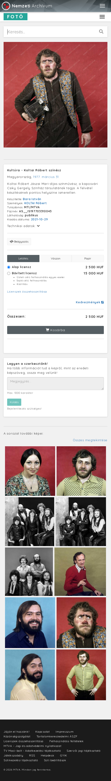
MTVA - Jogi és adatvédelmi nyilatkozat (33, 746)
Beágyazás (19, 241)
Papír (87, 258)
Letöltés (23, 258)
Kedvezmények (90, 302)
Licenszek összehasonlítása (27, 291)
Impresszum (65, 731)
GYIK (63, 755)
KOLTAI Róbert (35, 203)
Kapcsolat (42, 731)
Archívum (26, 5)
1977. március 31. (46, 177)
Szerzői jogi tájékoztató (83, 750)
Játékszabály (13, 755)
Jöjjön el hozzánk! (17, 731)
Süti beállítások (55, 760)
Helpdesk (47, 755)
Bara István (32, 199)
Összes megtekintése (90, 440)
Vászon (55, 258)
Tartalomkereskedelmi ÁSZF (57, 736)
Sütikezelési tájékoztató (21, 760)
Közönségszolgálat (17, 736)
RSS (32, 755)
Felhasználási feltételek (66, 741)
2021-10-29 (39, 219)
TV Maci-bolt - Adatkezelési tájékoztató (32, 750)
